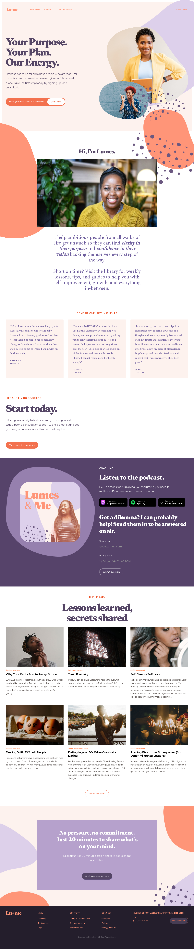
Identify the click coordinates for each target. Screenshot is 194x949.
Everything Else (76, 927)
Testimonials (43, 923)
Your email (104, 541)
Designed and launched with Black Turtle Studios (97, 937)
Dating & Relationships (80, 918)
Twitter (105, 923)
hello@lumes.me (109, 927)
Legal (40, 927)
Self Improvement (77, 923)
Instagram (106, 918)
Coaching (42, 918)
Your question (106, 555)
